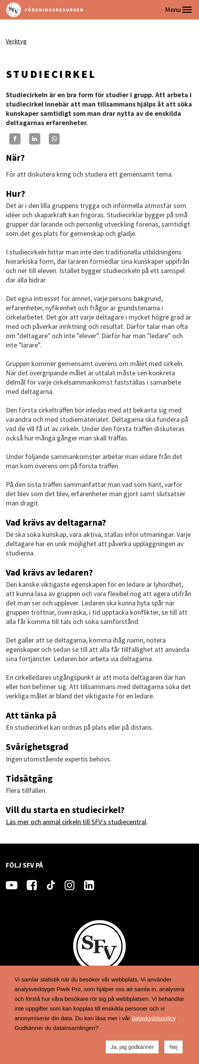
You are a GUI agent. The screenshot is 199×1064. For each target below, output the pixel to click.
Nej (173, 1047)
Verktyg (16, 41)
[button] (187, 9)
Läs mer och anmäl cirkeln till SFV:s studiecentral (76, 821)
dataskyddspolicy (153, 1018)
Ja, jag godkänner (132, 1047)
